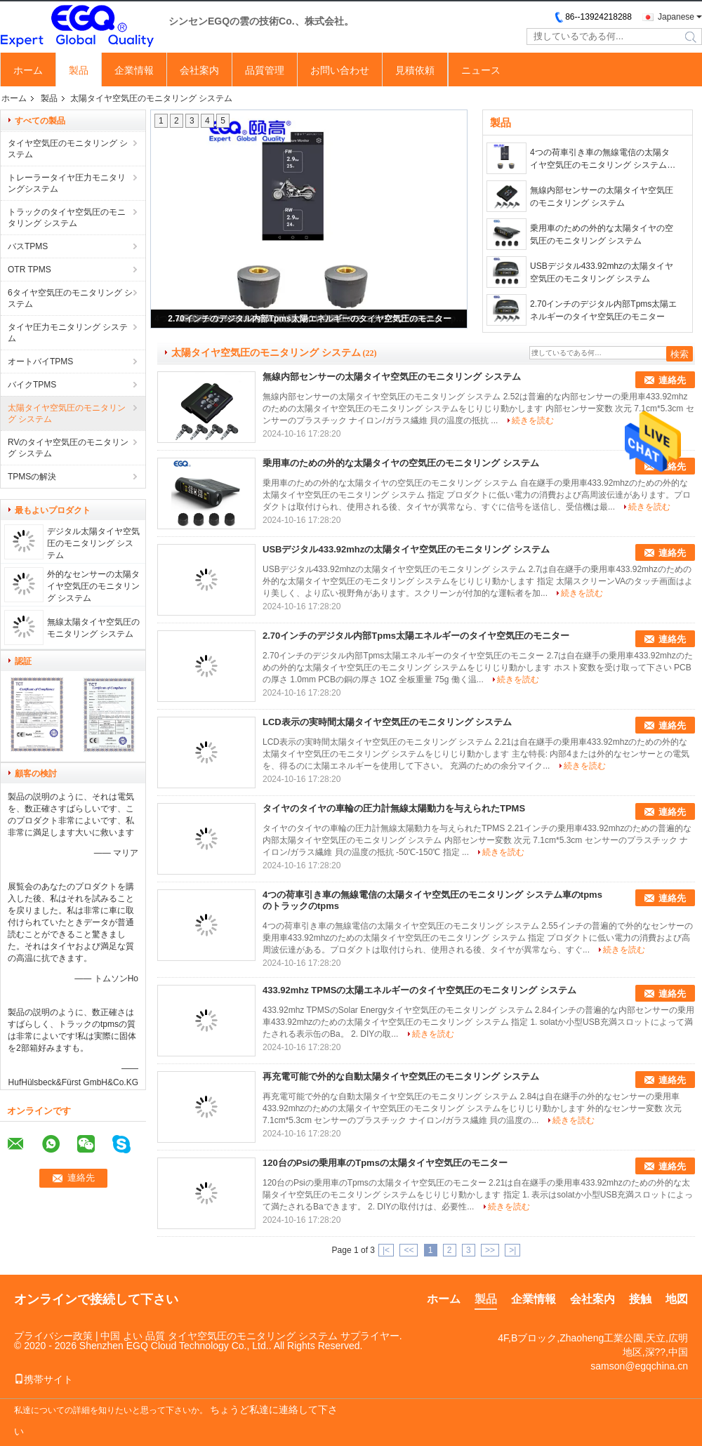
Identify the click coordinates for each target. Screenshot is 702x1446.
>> (490, 1250)
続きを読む (533, 420)
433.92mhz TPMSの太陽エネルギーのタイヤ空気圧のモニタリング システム (419, 990)
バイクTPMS (32, 385)
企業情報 (134, 70)
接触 (640, 1299)
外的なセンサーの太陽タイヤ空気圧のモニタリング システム (93, 586)
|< (386, 1250)
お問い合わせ (339, 70)
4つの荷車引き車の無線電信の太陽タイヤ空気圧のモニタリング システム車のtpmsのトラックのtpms (602, 159)
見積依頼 (415, 70)
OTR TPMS (29, 269)
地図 (676, 1299)
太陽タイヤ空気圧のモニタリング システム (67, 413)
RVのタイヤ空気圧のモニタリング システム (68, 447)
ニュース (481, 70)
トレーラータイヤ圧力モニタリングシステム (67, 183)
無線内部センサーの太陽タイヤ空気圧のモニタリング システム (601, 196)
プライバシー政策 (53, 1335)
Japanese (676, 17)
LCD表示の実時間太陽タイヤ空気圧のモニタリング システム (387, 722)
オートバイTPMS (40, 361)
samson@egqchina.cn (639, 1366)
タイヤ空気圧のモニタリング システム (68, 148)
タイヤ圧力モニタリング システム (68, 332)
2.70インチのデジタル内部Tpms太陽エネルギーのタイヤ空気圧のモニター (309, 319)
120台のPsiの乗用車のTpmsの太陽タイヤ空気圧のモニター (385, 1163)
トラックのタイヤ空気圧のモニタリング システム (67, 217)
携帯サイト (43, 1379)
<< (408, 1250)
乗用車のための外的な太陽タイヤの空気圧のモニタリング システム (601, 234)
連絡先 (672, 380)
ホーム (28, 70)
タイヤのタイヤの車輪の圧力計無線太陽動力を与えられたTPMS (394, 808)
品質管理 (264, 70)
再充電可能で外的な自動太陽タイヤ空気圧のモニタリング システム (401, 1076)
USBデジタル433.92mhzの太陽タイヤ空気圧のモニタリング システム (601, 272)
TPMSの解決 (32, 477)
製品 (78, 70)
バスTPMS (28, 246)
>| (512, 1250)
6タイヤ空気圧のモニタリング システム (70, 298)
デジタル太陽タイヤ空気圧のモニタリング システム (93, 543)
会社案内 (199, 70)
